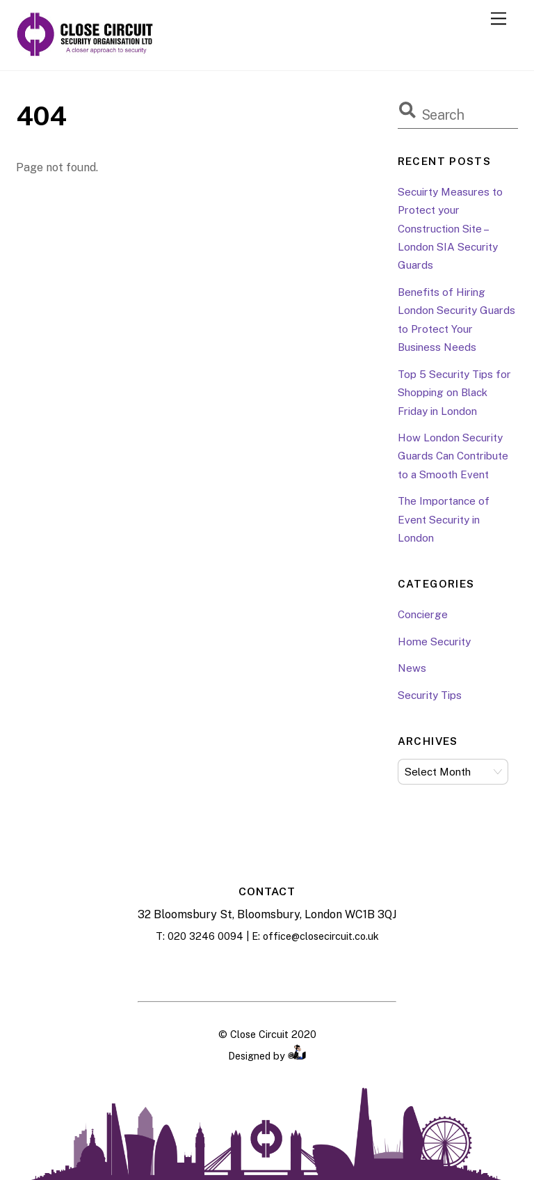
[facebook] (232, 969)
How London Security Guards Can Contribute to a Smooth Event (453, 456)
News (412, 668)
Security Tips (430, 695)
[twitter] (301, 969)
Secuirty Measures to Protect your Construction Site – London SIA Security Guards (450, 229)
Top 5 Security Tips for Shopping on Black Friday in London (454, 392)
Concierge (423, 614)
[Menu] (498, 19)
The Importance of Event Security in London (444, 519)
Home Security (434, 641)
